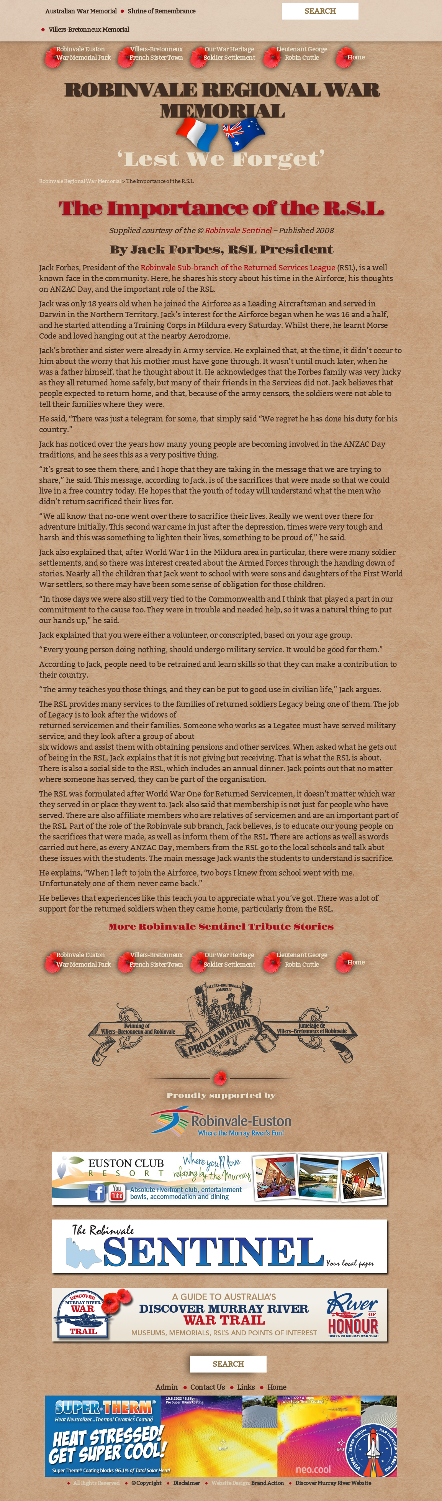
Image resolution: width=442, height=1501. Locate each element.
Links (245, 1387)
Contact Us (207, 1387)
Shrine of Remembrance (161, 11)
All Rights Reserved (96, 1483)
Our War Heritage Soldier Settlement (229, 53)
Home (355, 57)
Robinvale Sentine (237, 230)
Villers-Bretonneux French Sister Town (156, 53)
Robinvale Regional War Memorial (80, 181)
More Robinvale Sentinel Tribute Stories (221, 927)
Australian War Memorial (81, 11)
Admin (167, 1387)
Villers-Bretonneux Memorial (89, 29)
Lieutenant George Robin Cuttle (302, 53)
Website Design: (247, 1483)
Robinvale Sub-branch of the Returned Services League (238, 267)
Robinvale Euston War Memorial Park (83, 53)
